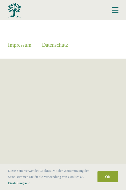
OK (107, 176)
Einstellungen (19, 183)
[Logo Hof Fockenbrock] (14, 4)
